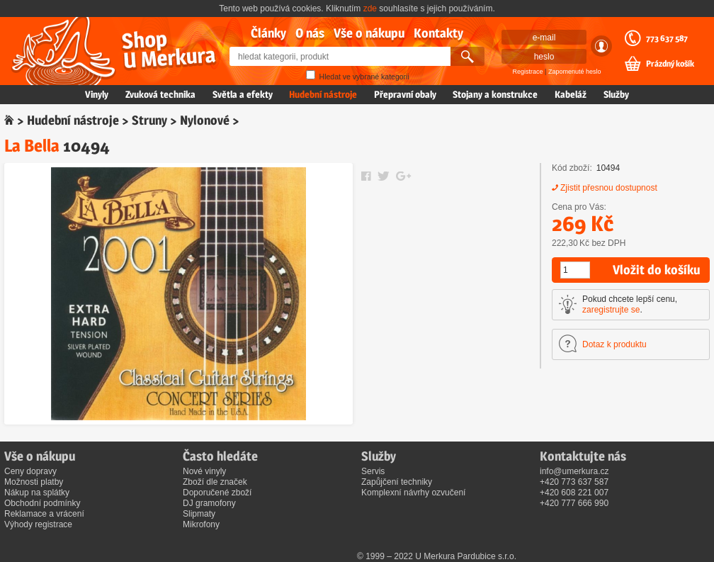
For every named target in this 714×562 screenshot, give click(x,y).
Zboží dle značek (215, 482)
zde (370, 8)
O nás (309, 33)
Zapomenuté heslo (574, 71)
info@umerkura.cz (574, 471)
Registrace (528, 71)
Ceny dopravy (30, 471)
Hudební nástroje (323, 94)
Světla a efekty (242, 94)
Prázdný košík (670, 64)
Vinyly (96, 94)
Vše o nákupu (369, 33)
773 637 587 (667, 38)
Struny (149, 120)
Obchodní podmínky (42, 503)
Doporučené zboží (217, 493)
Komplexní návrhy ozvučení (413, 493)
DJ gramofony (209, 503)
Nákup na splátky (36, 493)
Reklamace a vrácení (44, 514)
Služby (616, 94)
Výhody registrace (38, 524)
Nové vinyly (204, 471)
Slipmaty (199, 514)
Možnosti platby (33, 482)
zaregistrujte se (611, 310)
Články (268, 33)
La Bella (32, 145)
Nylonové (205, 120)
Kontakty (438, 33)
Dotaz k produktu (614, 344)
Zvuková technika (160, 94)
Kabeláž (570, 94)
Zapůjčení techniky (396, 482)
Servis (373, 471)
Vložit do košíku (656, 269)
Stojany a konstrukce (495, 94)
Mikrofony (201, 524)
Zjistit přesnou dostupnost (608, 188)
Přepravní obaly (405, 94)
